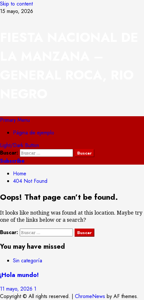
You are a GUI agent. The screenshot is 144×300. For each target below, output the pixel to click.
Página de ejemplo (33, 132)
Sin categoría (27, 260)
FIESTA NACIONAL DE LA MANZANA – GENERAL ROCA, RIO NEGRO (69, 65)
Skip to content (16, 3)
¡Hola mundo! (19, 274)
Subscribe (12, 161)
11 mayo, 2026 (17, 289)
